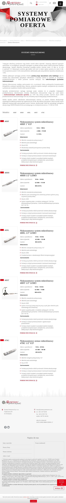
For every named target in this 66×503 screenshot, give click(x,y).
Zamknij (33, 501)
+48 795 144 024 (44, 416)
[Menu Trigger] (60, 3)
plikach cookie (26, 497)
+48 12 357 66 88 (43, 2)
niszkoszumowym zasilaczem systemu (16, 94)
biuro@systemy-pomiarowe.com (44, 409)
